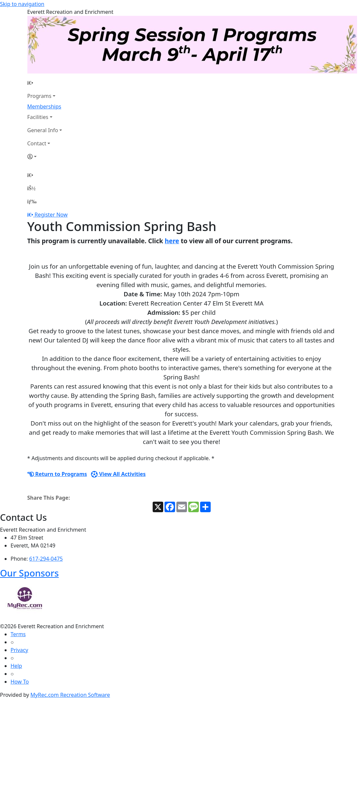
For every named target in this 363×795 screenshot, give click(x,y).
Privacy (19, 650)
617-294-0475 (46, 558)
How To (20, 681)
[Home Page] (44, 82)
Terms (18, 634)
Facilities (37, 117)
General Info (42, 130)
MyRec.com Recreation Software (70, 694)
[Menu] (32, 201)
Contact (36, 143)
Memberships (44, 106)
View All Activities (118, 474)
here (172, 240)
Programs (39, 96)
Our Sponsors (29, 573)
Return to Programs (57, 474)
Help (16, 665)
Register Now (51, 214)
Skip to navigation (22, 4)
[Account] (44, 156)
